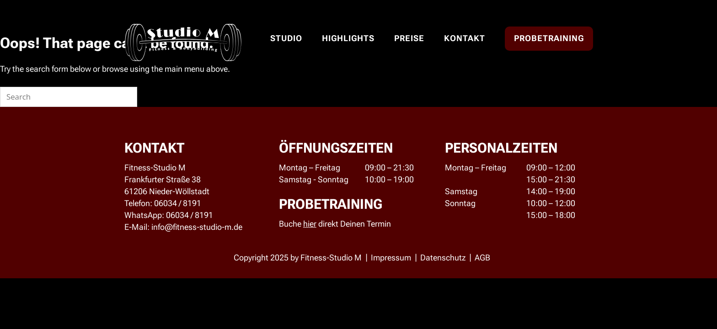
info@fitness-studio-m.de (196, 227)
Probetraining (549, 38)
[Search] (124, 97)
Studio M (183, 43)
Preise (409, 38)
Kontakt (464, 38)
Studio (286, 38)
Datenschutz (443, 257)
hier (309, 223)
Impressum (391, 257)
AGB (482, 257)
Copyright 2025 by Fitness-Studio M (298, 257)
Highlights (348, 38)
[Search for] (68, 97)
